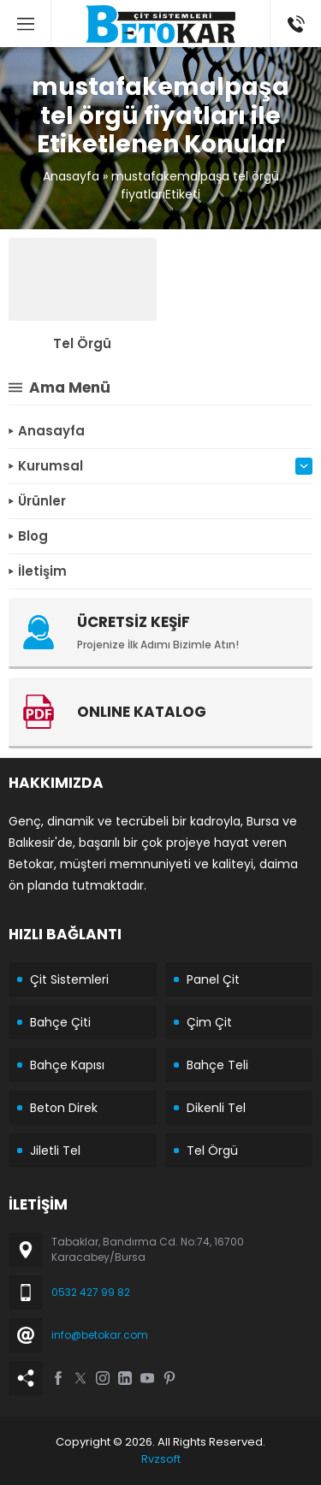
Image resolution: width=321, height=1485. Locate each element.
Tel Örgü (82, 343)
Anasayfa (71, 176)
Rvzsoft (161, 1459)
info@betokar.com (99, 1335)
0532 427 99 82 (90, 1292)
